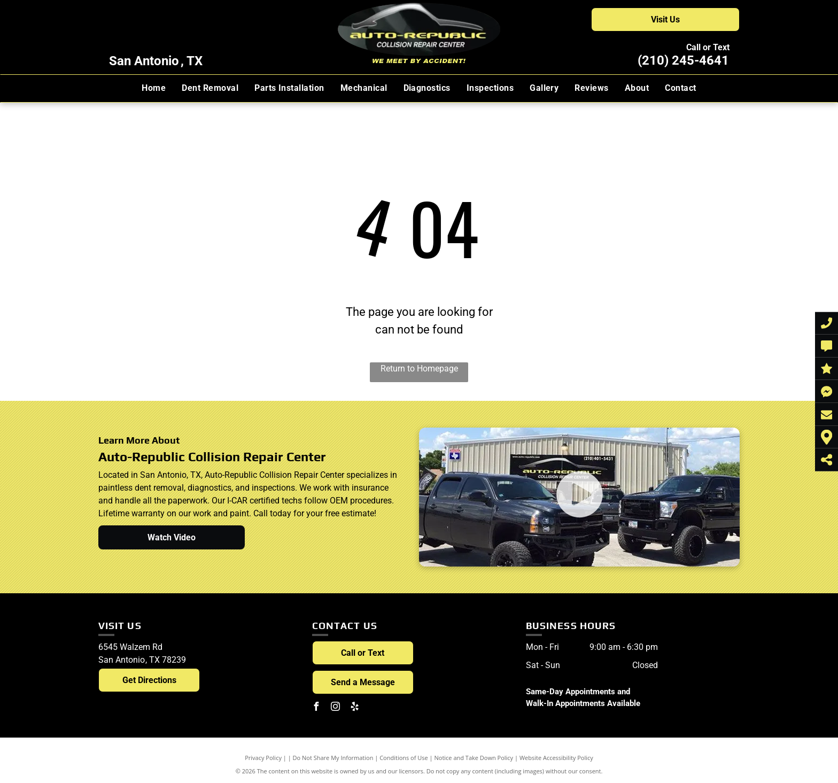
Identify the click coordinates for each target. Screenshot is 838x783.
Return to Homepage (419, 368)
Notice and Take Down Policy (474, 758)
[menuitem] (154, 88)
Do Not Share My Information (333, 758)
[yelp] (355, 708)
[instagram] (336, 708)
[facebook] (316, 708)
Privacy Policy (263, 758)
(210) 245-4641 (683, 60)
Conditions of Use (403, 758)
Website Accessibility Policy (556, 758)
